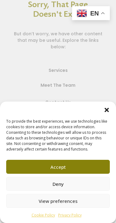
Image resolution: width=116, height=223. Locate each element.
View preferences (58, 201)
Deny (58, 184)
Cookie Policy (43, 215)
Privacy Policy (70, 215)
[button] (107, 109)
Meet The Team (58, 85)
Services (58, 70)
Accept (58, 167)
